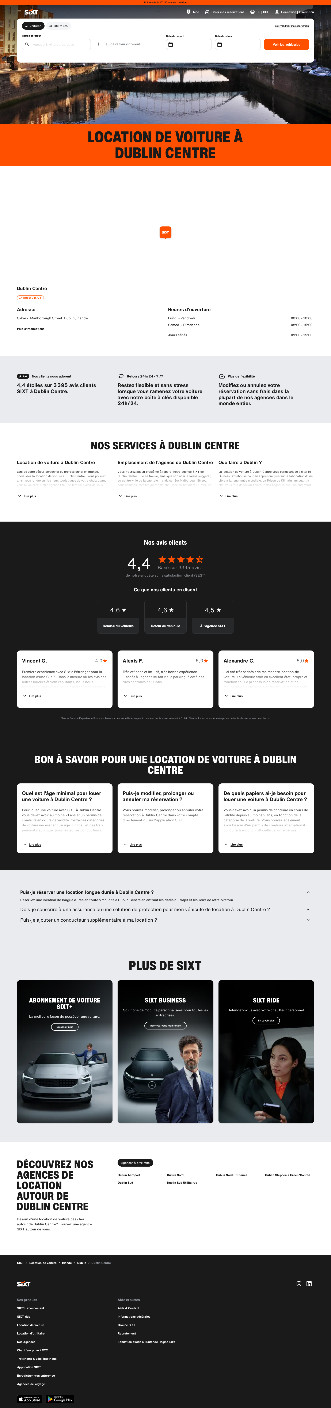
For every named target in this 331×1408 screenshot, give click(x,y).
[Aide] (192, 11)
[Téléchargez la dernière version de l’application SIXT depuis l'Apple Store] (29, 1382)
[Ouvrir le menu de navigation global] (19, 12)
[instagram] (299, 1266)
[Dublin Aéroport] (129, 1157)
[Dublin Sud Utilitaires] (182, 1165)
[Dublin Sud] (125, 1165)
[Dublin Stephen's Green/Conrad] (287, 1157)
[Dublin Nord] (175, 1157)
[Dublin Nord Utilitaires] (232, 1157)
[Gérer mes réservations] (225, 11)
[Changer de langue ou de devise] (259, 11)
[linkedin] (309, 1266)
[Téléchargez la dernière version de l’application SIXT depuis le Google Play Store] (60, 1382)
